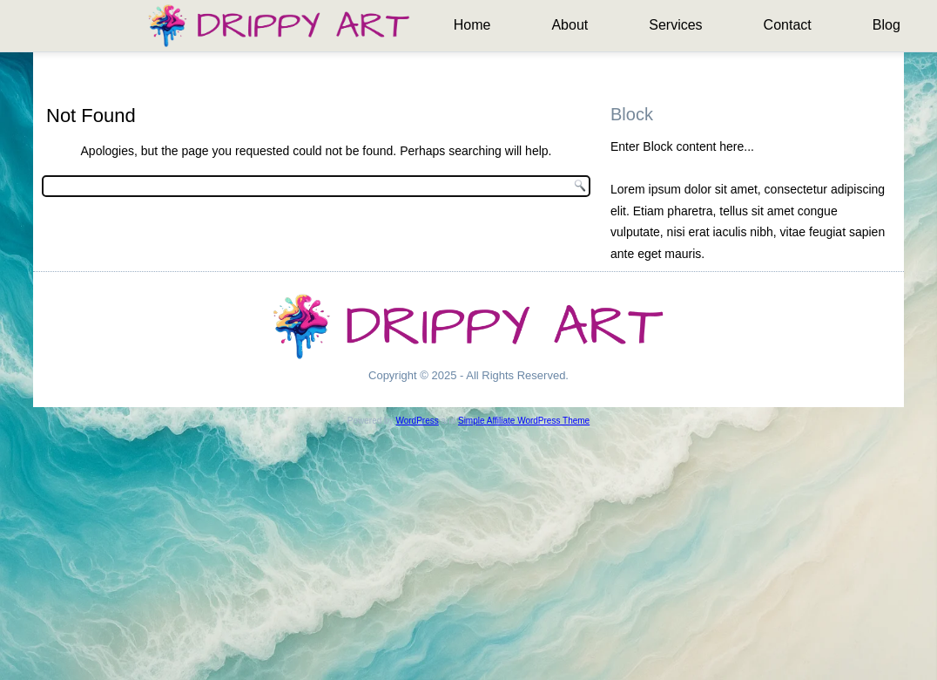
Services (675, 24)
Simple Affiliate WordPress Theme (524, 420)
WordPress (416, 420)
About (569, 24)
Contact (788, 24)
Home (472, 24)
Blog (886, 24)
